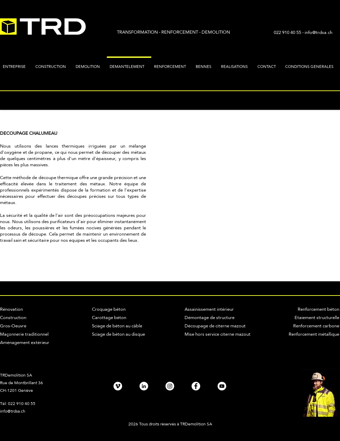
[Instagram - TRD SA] (169, 386)
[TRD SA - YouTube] (222, 386)
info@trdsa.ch (318, 32)
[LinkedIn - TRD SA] (143, 386)
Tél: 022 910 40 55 (17, 403)
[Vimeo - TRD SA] (117, 386)
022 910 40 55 (288, 32)
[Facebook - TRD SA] (196, 386)
